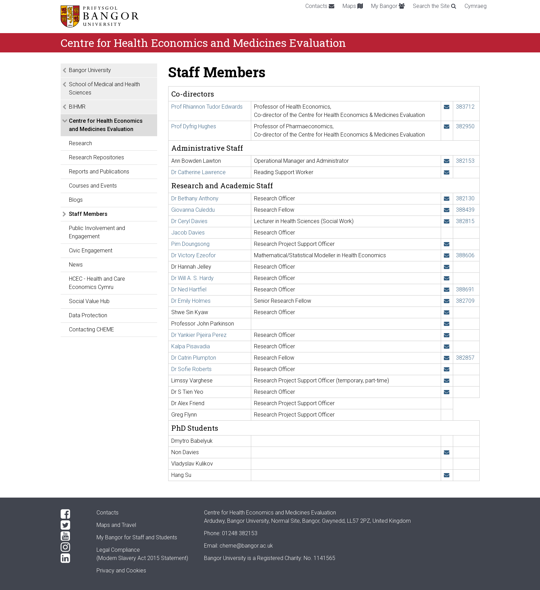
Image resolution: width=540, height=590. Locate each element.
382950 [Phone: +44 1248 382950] (465, 126)
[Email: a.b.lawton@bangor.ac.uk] (446, 161)
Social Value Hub (89, 301)
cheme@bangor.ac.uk (246, 545)
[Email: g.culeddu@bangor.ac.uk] (446, 210)
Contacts (319, 6)
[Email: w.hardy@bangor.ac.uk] (446, 278)
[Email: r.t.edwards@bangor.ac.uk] (446, 106)
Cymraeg (476, 6)
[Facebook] (73, 514)
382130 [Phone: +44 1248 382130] (465, 198)
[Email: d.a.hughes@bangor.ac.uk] (446, 126)
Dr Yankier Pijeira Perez (198, 335)
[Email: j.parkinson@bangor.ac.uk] (446, 323)
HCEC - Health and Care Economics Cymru (97, 283)
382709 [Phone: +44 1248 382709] (465, 301)
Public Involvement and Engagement (97, 232)
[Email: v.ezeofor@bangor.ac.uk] (446, 255)
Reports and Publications (99, 171)
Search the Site (434, 6)
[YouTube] (73, 536)
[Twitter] (73, 525)
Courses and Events (93, 185)
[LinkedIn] (73, 558)
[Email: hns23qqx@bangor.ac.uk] (446, 475)
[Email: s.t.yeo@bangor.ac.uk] (446, 392)
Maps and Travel (116, 525)
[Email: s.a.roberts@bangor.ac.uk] (446, 369)
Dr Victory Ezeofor (193, 255)
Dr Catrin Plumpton (193, 357)
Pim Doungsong (190, 244)
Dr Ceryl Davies (189, 221)
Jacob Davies (188, 232)
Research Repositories (96, 157)
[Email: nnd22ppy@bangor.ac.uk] (446, 452)
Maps (353, 6)
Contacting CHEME (91, 329)
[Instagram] (73, 547)
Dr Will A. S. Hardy (192, 278)
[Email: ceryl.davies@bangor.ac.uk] (446, 221)
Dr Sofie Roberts (191, 369)
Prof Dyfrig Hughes (193, 126)
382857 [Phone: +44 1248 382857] (465, 357)
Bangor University (90, 70)
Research (80, 143)
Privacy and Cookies (121, 570)
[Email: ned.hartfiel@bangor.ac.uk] (446, 289)
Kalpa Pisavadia (190, 346)
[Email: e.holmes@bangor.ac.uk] (446, 301)
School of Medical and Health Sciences (104, 88)
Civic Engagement (90, 250)
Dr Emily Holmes (191, 301)
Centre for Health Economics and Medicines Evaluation (106, 125)
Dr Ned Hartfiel (188, 289)
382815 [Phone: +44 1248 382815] (465, 221)
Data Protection (88, 315)
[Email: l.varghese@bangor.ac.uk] (446, 380)
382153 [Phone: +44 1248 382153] (465, 161)
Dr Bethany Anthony (194, 198)
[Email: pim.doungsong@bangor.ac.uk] (446, 244)
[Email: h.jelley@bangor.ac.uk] (446, 266)
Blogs (76, 200)
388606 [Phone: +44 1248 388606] (465, 255)
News (76, 264)
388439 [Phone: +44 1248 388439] (465, 210)
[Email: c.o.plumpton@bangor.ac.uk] (446, 357)
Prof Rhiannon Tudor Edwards (207, 106)
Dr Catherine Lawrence (198, 172)
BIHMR (77, 106)
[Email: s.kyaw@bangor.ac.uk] (446, 312)
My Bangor (388, 6)
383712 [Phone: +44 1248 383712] (465, 106)
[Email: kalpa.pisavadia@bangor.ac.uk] (446, 346)
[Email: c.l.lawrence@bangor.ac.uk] (446, 172)
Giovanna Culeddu (193, 210)
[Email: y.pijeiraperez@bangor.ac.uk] (446, 335)
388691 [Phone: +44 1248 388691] (465, 289)
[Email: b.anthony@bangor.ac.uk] (446, 198)
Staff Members (88, 214)
